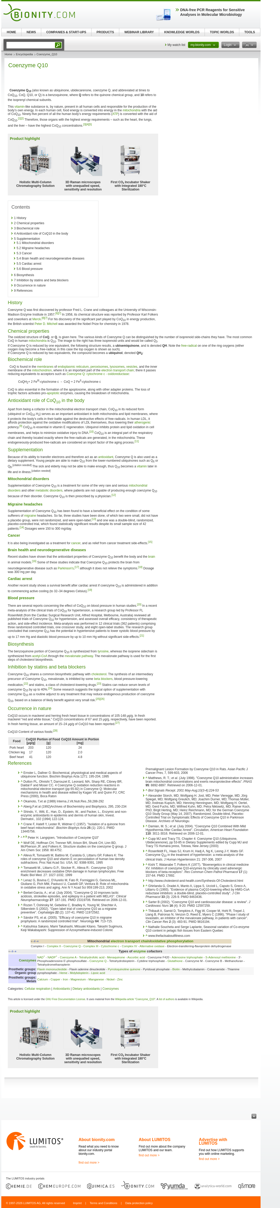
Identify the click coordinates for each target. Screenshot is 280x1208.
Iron (65, 979)
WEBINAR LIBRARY (139, 32)
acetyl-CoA (39, 656)
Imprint (77, 1203)
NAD (41, 957)
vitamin (19, 106)
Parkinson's (66, 568)
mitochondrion (42, 370)
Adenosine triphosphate (187, 957)
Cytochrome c (110, 946)
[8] (43, 318)
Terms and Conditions (103, 1203)
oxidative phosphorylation (172, 941)
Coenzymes (27, 960)
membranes (45, 366)
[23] (99, 683)
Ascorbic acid (136, 957)
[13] (94, 519)
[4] (87, 124)
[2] (22, 118)
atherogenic (142, 422)
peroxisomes (99, 366)
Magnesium (78, 979)
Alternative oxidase (151, 946)
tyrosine (103, 651)
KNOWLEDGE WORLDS (182, 32)
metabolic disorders (49, 490)
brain (151, 556)
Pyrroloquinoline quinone (124, 969)
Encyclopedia (24, 54)
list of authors (166, 999)
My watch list (176, 45)
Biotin (176, 969)
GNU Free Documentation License (65, 999)
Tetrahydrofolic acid (91, 957)
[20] (139, 604)
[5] (90, 124)
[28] (55, 730)
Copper (55, 979)
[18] (140, 567)
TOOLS (249, 32)
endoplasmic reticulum (73, 366)
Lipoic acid (98, 972)
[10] (91, 431)
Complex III (91, 946)
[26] (102, 699)
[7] (59, 313)
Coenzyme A (68, 957)
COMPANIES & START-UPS (66, 32)
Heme (63, 972)
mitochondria (132, 110)
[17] (77, 567)
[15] (150, 542)
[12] (113, 495)
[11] (137, 441)
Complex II (54, 946)
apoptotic (53, 393)
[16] (34, 561)
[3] (84, 124)
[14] (21, 527)
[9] (20, 426)
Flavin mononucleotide (52, 969)
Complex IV (129, 946)
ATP (115, 114)
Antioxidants (61, 989)
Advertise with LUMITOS (213, 1141)
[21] (142, 635)
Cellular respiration (38, 989)
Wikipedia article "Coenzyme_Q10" (135, 999)
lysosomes (117, 366)
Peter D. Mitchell (45, 324)
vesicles (131, 366)
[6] (56, 313)
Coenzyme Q (72, 946)
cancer (75, 543)
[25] (98, 699)
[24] (50, 688)
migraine (30, 515)
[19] (90, 590)
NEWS (31, 32)
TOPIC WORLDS (222, 32)
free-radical (189, 345)
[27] (117, 722)
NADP (52, 957)
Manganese (96, 979)
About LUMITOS (154, 1139)
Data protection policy (139, 1203)
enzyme (139, 951)
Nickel (111, 979)
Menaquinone (116, 957)
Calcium (42, 979)
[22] (26, 683)
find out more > (89, 1162)
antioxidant (105, 457)
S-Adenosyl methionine (220, 957)
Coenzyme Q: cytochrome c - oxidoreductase (98, 374)
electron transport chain (117, 370)
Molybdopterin (79, 972)
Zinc (120, 979)
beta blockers (103, 679)
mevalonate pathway (79, 656)
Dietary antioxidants (86, 989)
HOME (11, 32)
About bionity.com (97, 1139)
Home (8, 54)
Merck (36, 319)
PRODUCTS (105, 32)
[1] (19, 118)
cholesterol (99, 674)
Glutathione (175, 961)
